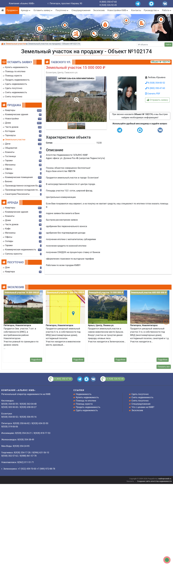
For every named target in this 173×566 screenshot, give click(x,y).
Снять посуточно (140, 400)
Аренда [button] (26, 10)
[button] (76, 98)
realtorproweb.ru (164, 479)
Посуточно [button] (62, 10)
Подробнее (36, 360)
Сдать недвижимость (87, 410)
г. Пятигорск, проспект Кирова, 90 (65, 3)
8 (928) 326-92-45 (108, 5)
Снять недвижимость (142, 397)
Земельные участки (16, 44)
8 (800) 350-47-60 (108, 2)
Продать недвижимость (88, 407)
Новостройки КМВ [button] (117, 10)
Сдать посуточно (140, 394)
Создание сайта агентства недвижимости (154, 481)
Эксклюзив (99, 10)
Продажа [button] (12, 10)
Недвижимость (83, 394)
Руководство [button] (151, 10)
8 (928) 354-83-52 (155, 82)
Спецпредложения (80, 10)
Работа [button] (167, 10)
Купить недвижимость (87, 397)
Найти (168, 44)
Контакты (136, 10)
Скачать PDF (152, 93)
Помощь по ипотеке (86, 400)
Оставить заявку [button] (43, 10)
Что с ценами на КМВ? (143, 407)
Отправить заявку (157, 100)
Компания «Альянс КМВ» (21, 3)
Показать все (164, 367)
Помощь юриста (84, 404)
